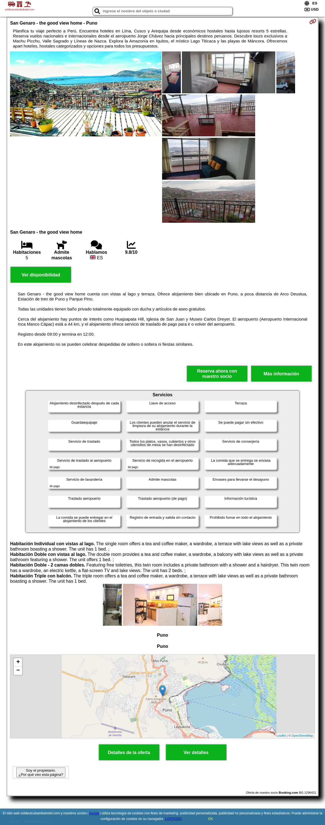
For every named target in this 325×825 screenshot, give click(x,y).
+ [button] (18, 662)
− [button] (18, 671)
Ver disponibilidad (41, 274)
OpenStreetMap (302, 735)
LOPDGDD (173, 819)
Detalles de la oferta (129, 752)
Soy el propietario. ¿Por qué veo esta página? (40, 772)
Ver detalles (196, 752)
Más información (281, 373)
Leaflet (281, 735)
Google (94, 813)
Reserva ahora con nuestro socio (217, 374)
